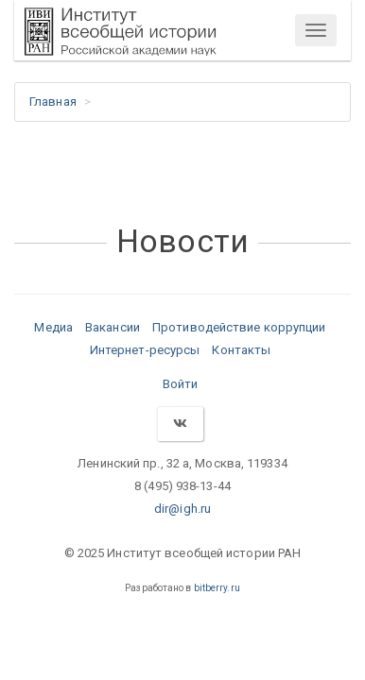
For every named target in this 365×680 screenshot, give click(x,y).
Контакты (241, 350)
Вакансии (112, 327)
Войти (181, 384)
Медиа (53, 327)
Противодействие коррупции (239, 327)
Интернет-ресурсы (145, 350)
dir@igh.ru (182, 509)
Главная (53, 101)
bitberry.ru (217, 588)
